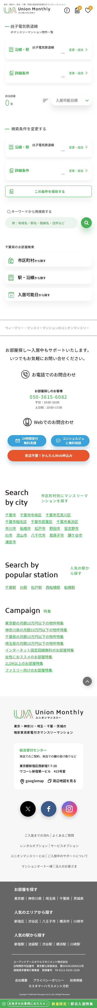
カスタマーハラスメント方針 (48, 986)
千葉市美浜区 (67, 521)
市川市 (10, 528)
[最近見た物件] (67, 10)
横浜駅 (61, 944)
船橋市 (25, 528)
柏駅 (23, 587)
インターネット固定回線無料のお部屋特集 (39, 650)
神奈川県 (35, 898)
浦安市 (10, 541)
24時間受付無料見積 (27, 440)
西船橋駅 (53, 587)
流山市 (21, 535)
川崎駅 (75, 944)
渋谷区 (33, 921)
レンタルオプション (34, 845)
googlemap (32, 780)
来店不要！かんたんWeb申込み (48, 455)
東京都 (19, 898)
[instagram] (69, 809)
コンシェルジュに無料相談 (70, 440)
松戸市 (40, 528)
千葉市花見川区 (58, 514)
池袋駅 (33, 944)
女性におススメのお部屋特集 (28, 656)
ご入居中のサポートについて (68, 856)
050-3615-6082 (48, 397)
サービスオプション (65, 845)
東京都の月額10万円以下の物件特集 (34, 623)
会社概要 (21, 980)
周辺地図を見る (61, 780)
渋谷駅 (47, 944)
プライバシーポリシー (48, 980)
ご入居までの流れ (37, 835)
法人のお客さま (66, 866)
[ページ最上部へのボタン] (87, 681)
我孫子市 (56, 535)
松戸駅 (36, 587)
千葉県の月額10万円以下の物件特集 (34, 636)
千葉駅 (10, 587)
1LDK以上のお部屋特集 (24, 663)
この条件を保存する (37, 191)
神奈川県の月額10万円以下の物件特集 (36, 629)
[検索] (86, 222)
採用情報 (76, 980)
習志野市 (71, 528)
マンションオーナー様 (37, 866)
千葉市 (10, 514)
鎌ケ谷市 (75, 535)
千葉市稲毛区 (16, 521)
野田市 (54, 528)
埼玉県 (51, 898)
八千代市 (38, 535)
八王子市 (49, 921)
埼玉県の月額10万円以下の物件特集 (34, 643)
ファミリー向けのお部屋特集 (28, 670)
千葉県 (64, 898)
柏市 (8, 535)
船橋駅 (69, 587)
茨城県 (78, 898)
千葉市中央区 (31, 514)
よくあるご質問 (63, 835)
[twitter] (28, 809)
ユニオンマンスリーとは (28, 856)
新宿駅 (19, 944)
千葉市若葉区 (42, 521)
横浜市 (64, 921)
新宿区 (19, 921)
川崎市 (78, 921)
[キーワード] (41, 223)
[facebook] (48, 809)
